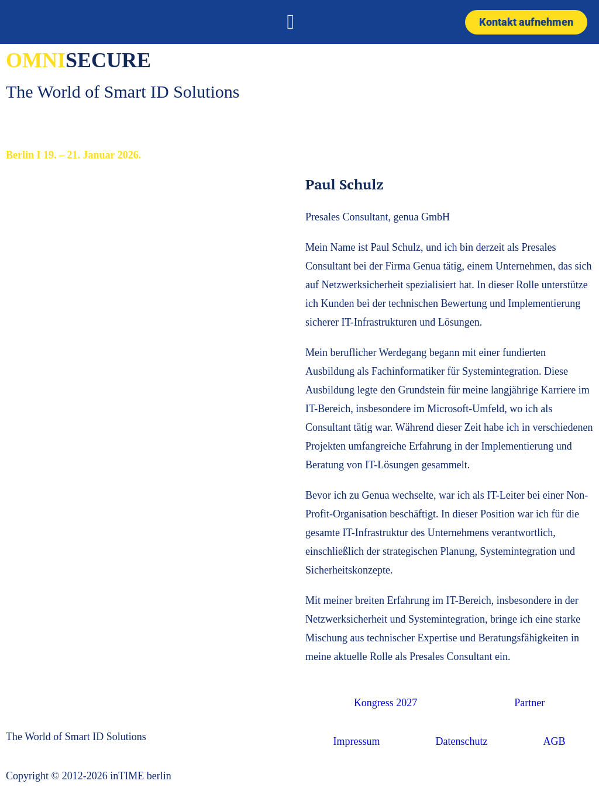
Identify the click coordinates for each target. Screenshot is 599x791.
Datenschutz (462, 741)
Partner (529, 703)
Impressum (356, 741)
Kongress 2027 (386, 703)
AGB (554, 741)
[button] (291, 21)
